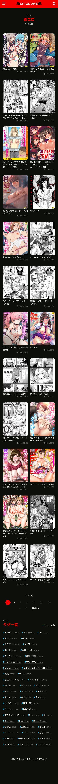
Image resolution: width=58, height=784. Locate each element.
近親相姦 (30, 709)
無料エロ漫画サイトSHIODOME (33, 759)
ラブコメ (26, 744)
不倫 (9, 738)
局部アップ (27, 738)
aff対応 (12, 632)
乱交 (24, 720)
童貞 (9, 744)
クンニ (10, 726)
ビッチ (45, 738)
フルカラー (13, 656)
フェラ (30, 644)
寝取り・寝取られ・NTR (37, 667)
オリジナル (34, 662)
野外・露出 (31, 703)
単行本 (11, 638)
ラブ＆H (12, 667)
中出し (28, 638)
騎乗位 (10, 685)
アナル (27, 691)
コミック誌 (13, 662)
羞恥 (9, 720)
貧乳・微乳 (34, 656)
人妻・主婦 (30, 650)
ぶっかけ (11, 709)
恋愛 (40, 697)
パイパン (44, 744)
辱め (26, 697)
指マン (45, 732)
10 (34, 602)
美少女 (11, 650)
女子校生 (12, 644)
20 (41, 602)
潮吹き (10, 697)
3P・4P (25, 673)
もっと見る (49, 625)
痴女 (34, 715)
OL (47, 715)
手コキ (29, 732)
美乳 (42, 691)
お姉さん (28, 726)
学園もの (42, 685)
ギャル (45, 726)
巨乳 (44, 632)
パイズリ (11, 703)
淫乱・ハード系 (14, 679)
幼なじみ (40, 720)
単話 (29, 632)
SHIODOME (29, 4)
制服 (26, 685)
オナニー (11, 732)
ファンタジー (38, 679)
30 (49, 602)
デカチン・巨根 (14, 715)
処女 (9, 673)
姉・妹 (10, 691)
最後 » (35, 608)
